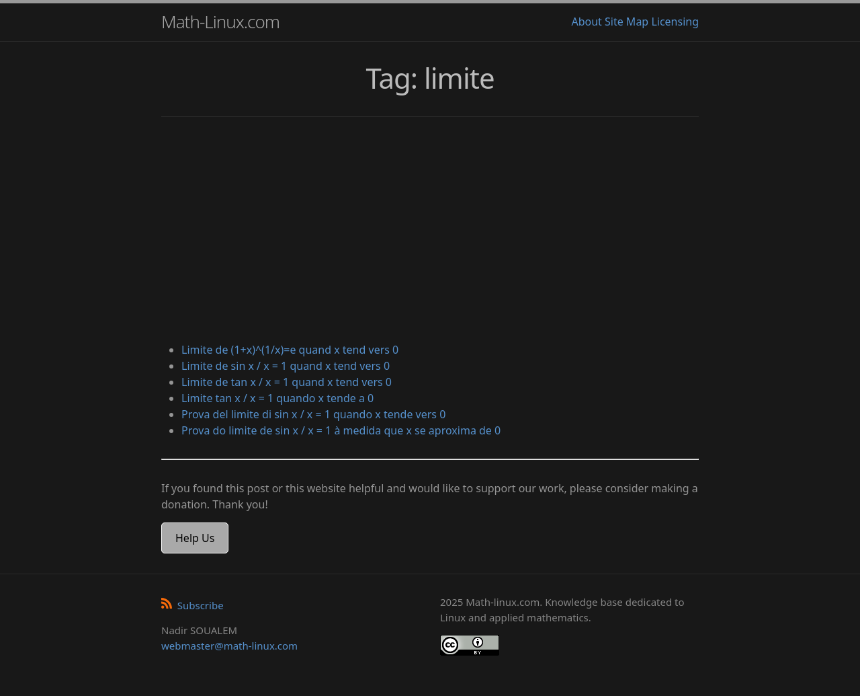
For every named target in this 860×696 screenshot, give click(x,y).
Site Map (626, 21)
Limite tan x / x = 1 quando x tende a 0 (277, 398)
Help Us (194, 538)
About (586, 21)
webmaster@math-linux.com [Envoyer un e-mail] (229, 645)
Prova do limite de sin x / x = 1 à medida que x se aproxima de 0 (341, 430)
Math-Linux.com (220, 21)
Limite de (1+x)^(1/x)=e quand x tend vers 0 (289, 349)
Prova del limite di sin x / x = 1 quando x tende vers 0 (313, 414)
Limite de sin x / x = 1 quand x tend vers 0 (285, 365)
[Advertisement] (430, 231)
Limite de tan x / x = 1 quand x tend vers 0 (286, 382)
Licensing (675, 21)
